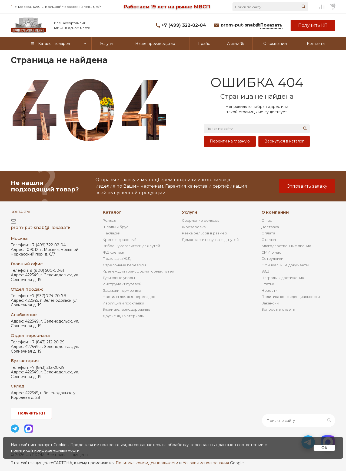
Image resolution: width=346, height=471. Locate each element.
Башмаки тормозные (122, 290)
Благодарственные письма (286, 246)
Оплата (268, 233)
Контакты (20, 212)
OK (324, 447)
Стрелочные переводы (124, 265)
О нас (266, 220)
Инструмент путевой (122, 284)
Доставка (270, 227)
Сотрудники (272, 258)
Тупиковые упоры (119, 278)
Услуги (189, 212)
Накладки (111, 233)
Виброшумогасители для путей (131, 246)
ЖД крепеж (113, 252)
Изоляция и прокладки (123, 303)
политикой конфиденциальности (45, 450)
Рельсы (110, 220)
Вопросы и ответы (278, 309)
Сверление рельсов (200, 220)
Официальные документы (285, 265)
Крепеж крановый (120, 239)
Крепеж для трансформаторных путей (138, 271)
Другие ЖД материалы (124, 316)
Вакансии (270, 303)
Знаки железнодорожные (126, 309)
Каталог (112, 212)
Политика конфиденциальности (290, 296)
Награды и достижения (282, 278)
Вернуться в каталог (284, 141)
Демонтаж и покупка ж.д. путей (210, 239)
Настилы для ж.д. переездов (129, 296)
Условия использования (206, 462)
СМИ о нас (271, 252)
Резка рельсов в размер (204, 233)
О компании (275, 212)
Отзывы (268, 239)
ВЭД (265, 271)
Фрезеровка (194, 227)
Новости (269, 290)
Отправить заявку (307, 186)
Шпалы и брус (115, 227)
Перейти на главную (230, 141)
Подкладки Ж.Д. (117, 258)
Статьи (267, 284)
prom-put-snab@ (251, 25)
